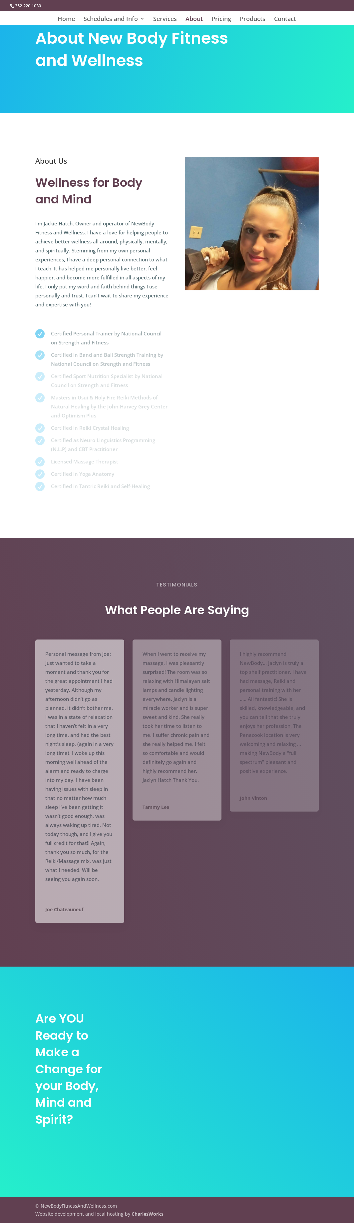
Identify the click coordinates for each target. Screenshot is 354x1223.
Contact (285, 19)
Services (165, 19)
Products (252, 19)
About (194, 19)
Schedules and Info (111, 19)
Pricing (221, 19)
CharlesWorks (148, 1214)
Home (66, 19)
